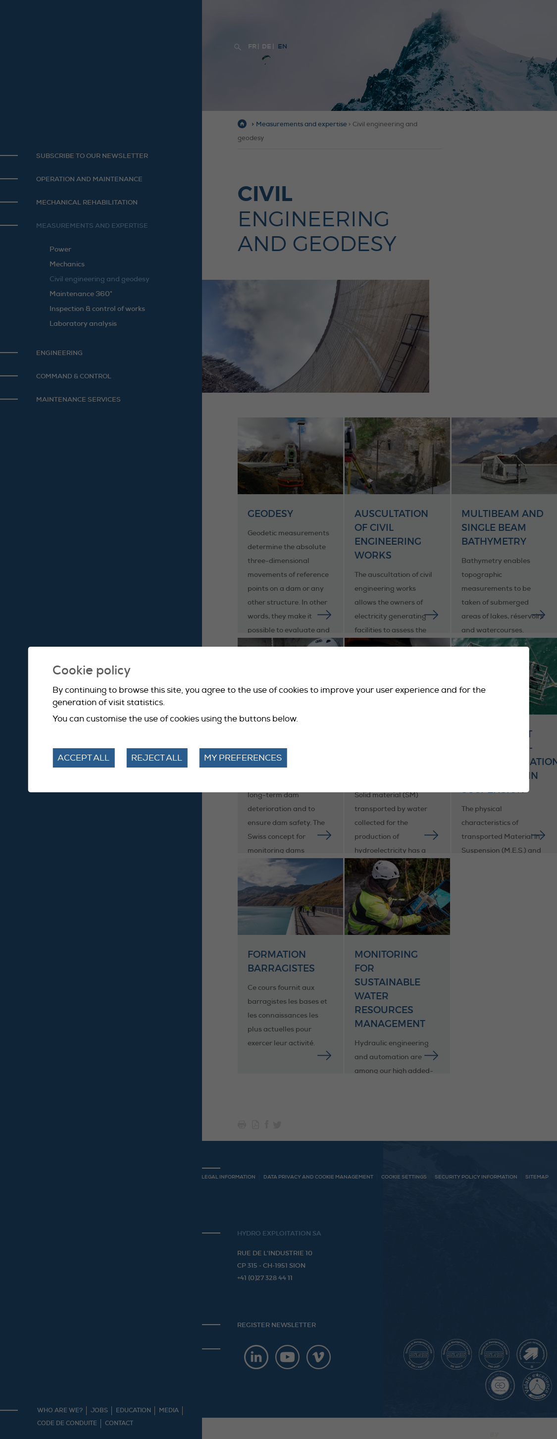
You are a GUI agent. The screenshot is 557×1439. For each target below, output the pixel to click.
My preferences (243, 758)
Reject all (156, 758)
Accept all (83, 758)
